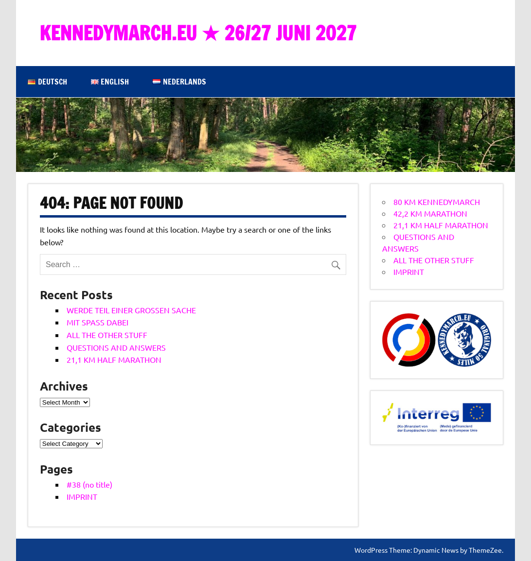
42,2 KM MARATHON (430, 213)
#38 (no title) (89, 484)
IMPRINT (82, 496)
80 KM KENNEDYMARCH (436, 201)
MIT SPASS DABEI (97, 322)
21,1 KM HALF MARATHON (114, 359)
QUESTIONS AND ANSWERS (116, 347)
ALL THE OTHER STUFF (107, 335)
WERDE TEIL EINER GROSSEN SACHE (131, 310)
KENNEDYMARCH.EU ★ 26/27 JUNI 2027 (197, 33)
